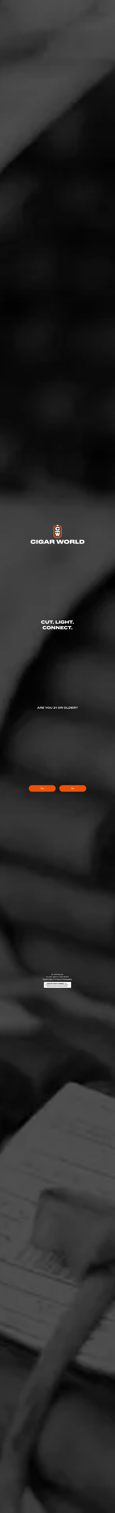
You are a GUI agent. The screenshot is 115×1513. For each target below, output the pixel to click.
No (72, 788)
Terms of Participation (64, 979)
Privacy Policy (48, 979)
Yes (42, 788)
